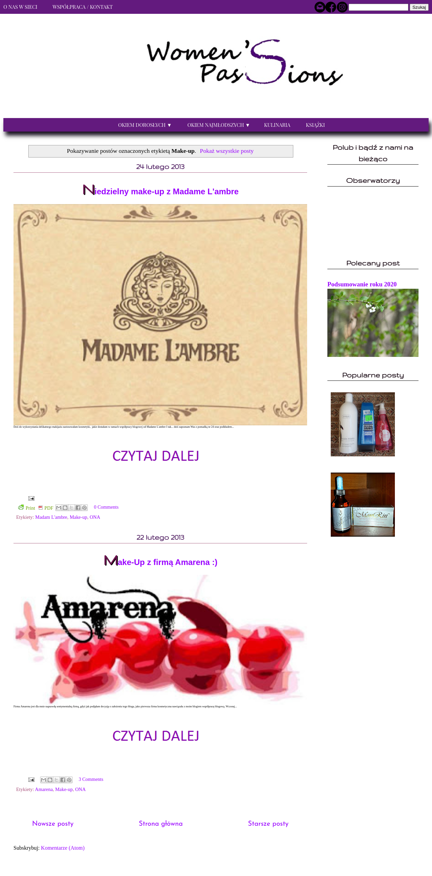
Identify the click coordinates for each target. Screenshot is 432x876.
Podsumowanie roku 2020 (362, 284)
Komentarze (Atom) (62, 848)
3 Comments (91, 779)
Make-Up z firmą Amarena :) (160, 562)
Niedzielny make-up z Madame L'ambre (160, 191)
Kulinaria (277, 124)
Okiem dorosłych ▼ (145, 124)
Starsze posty (268, 824)
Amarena (44, 789)
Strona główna (161, 824)
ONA (95, 517)
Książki (315, 124)
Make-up (78, 517)
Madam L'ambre (51, 517)
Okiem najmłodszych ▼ (218, 124)
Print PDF (35, 508)
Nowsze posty (53, 824)
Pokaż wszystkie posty (226, 150)
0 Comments (106, 507)
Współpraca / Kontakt (83, 6)
